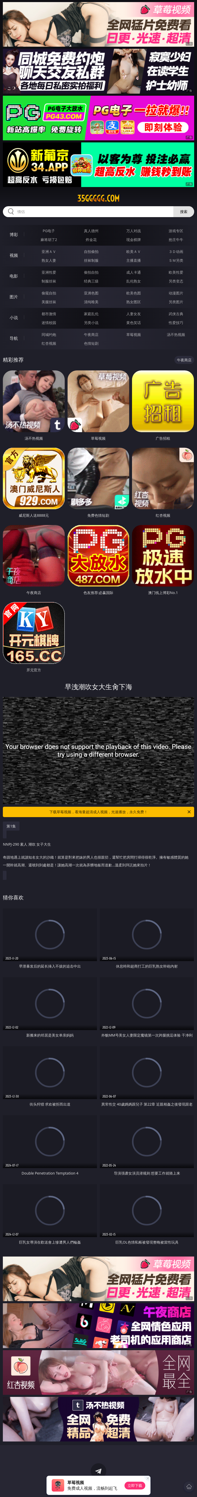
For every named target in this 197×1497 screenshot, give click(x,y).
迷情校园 (49, 322)
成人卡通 (133, 272)
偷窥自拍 (49, 293)
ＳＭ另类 (176, 260)
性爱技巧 (176, 322)
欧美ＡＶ (133, 251)
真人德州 (91, 230)
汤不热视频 (176, 334)
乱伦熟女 (133, 281)
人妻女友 (133, 313)
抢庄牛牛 (176, 239)
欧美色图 (133, 293)
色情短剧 (91, 343)
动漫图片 (176, 293)
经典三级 (91, 281)
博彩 (14, 234)
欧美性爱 (176, 272)
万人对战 (133, 230)
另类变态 (176, 281)
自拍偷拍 (91, 251)
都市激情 (49, 313)
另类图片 (176, 301)
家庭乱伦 (91, 313)
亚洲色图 (91, 293)
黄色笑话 (133, 322)
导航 (14, 338)
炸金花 (91, 239)
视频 (14, 255)
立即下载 (135, 1485)
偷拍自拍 (91, 272)
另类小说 (91, 322)
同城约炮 (49, 334)
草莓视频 (133, 334)
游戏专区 (176, 230)
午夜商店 (91, 334)
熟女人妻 (49, 260)
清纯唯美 (91, 301)
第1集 (11, 826)
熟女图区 (133, 301)
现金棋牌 (133, 239)
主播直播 (133, 260)
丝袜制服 (91, 260)
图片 (14, 297)
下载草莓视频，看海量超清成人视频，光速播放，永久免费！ (120, 812)
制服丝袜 (49, 281)
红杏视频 (49, 343)
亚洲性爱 (49, 272)
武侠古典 (176, 313)
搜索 (183, 211)
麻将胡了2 (49, 239)
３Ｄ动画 (176, 251)
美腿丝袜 (49, 301)
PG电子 (49, 230)
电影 (14, 276)
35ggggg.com (98, 198)
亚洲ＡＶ (49, 251)
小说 (14, 317)
